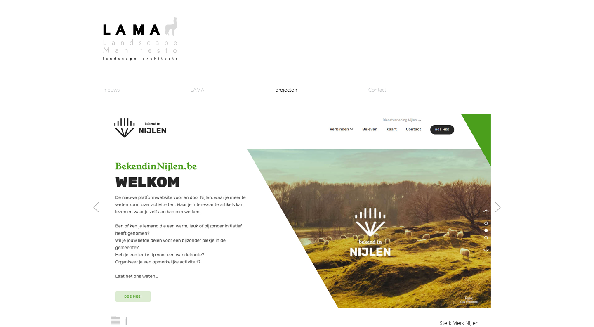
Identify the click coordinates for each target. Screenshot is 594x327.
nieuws (111, 89)
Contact (377, 89)
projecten (286, 89)
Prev (96, 207)
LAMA (197, 89)
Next (498, 207)
